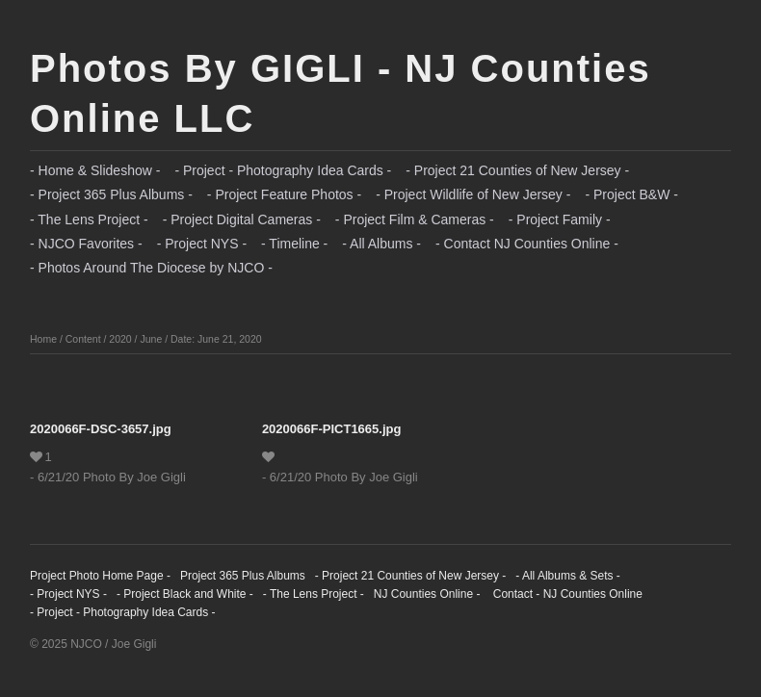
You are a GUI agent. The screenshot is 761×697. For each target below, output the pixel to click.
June (151, 339)
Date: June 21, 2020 (216, 339)
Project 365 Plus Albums (242, 575)
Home (43, 339)
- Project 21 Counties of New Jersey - (517, 170)
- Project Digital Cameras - (242, 219)
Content (83, 339)
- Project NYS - (202, 243)
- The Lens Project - (89, 219)
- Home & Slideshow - (95, 170)
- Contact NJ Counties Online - (526, 243)
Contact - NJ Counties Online (566, 594)
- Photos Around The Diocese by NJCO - (151, 267)
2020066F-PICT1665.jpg (332, 429)
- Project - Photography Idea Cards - (282, 170)
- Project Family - (560, 219)
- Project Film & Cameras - (414, 219)
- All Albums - (381, 243)
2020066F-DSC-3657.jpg (100, 429)
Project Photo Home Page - (100, 575)
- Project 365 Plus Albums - (111, 194)
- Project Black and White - (185, 594)
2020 (120, 339)
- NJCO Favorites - (86, 243)
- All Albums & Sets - (567, 575)
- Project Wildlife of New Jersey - (473, 194)
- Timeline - (294, 243)
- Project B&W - (631, 194)
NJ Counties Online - (427, 594)
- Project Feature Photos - (284, 194)
